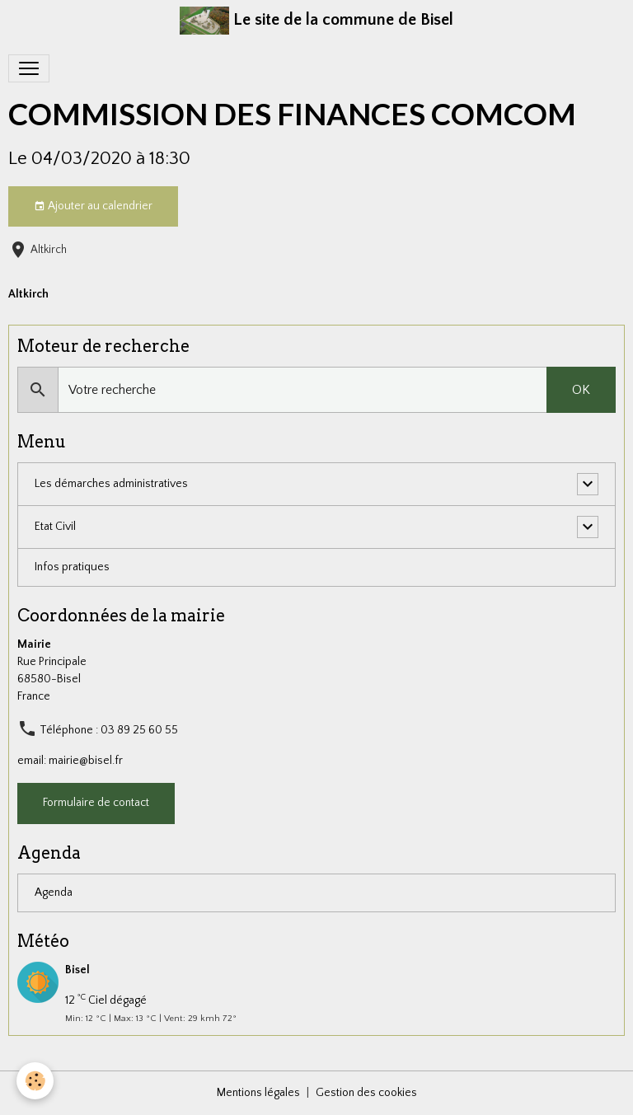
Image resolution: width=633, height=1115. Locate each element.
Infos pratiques (72, 567)
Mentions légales (258, 1092)
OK (581, 389)
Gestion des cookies (366, 1092)
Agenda (54, 892)
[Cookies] (35, 1080)
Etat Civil (55, 526)
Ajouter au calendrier (93, 206)
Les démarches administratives (111, 483)
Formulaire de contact (96, 802)
